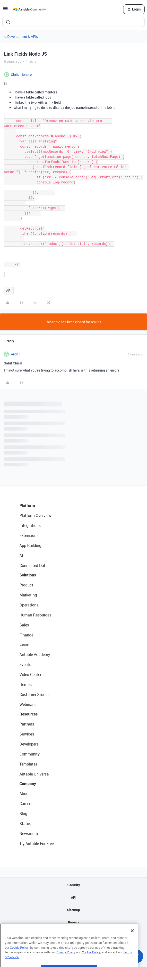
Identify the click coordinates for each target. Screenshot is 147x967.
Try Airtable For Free (36, 843)
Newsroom (28, 833)
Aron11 (16, 354)
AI (21, 555)
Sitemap (73, 909)
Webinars (27, 704)
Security (73, 885)
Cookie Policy (19, 958)
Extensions (28, 535)
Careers (25, 803)
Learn (24, 644)
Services (26, 734)
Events (25, 664)
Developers (28, 744)
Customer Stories (34, 694)
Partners (26, 724)
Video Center (30, 674)
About (24, 793)
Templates (28, 764)
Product (26, 585)
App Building (30, 545)
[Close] (132, 941)
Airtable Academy (34, 654)
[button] (5, 10)
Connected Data (33, 565)
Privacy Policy (65, 963)
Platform (27, 505)
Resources (28, 714)
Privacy (73, 922)
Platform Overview (35, 515)
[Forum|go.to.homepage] (29, 9)
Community (29, 754)
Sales (24, 625)
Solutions (27, 575)
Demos (25, 684)
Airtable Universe (34, 774)
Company (27, 783)
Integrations (30, 525)
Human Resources (35, 615)
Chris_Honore (21, 74)
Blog (23, 813)
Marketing (28, 595)
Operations (28, 605)
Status (25, 823)
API (8, 290)
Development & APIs (22, 36)
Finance (26, 635)
